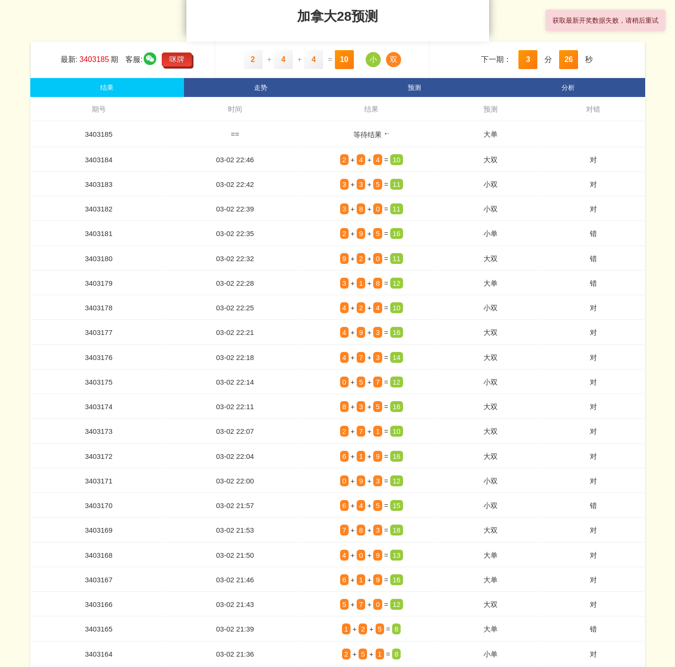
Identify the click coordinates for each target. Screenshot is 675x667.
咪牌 (176, 59)
